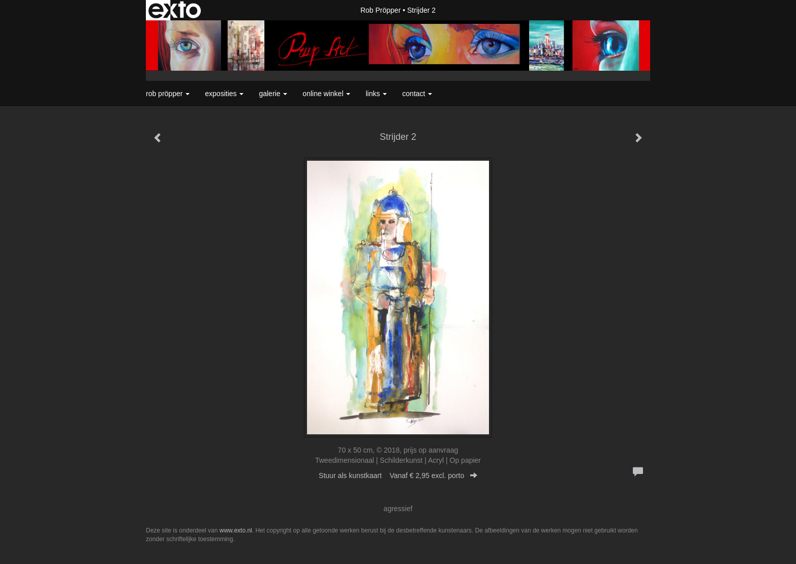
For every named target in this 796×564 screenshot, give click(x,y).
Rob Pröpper (380, 10)
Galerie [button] (273, 94)
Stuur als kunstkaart (398, 475)
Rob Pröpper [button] (168, 94)
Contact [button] (417, 94)
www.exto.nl (236, 530)
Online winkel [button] (326, 94)
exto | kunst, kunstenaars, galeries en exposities (174, 10)
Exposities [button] (224, 94)
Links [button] (376, 94)
